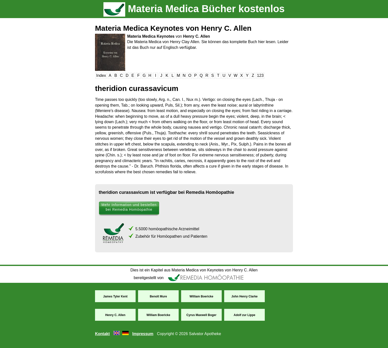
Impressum (142, 334)
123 (260, 75)
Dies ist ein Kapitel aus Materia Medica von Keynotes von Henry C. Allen (194, 270)
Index (101, 75)
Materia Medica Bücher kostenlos (194, 8)
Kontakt (102, 334)
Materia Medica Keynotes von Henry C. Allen (173, 28)
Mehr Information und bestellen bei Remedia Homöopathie (129, 207)
